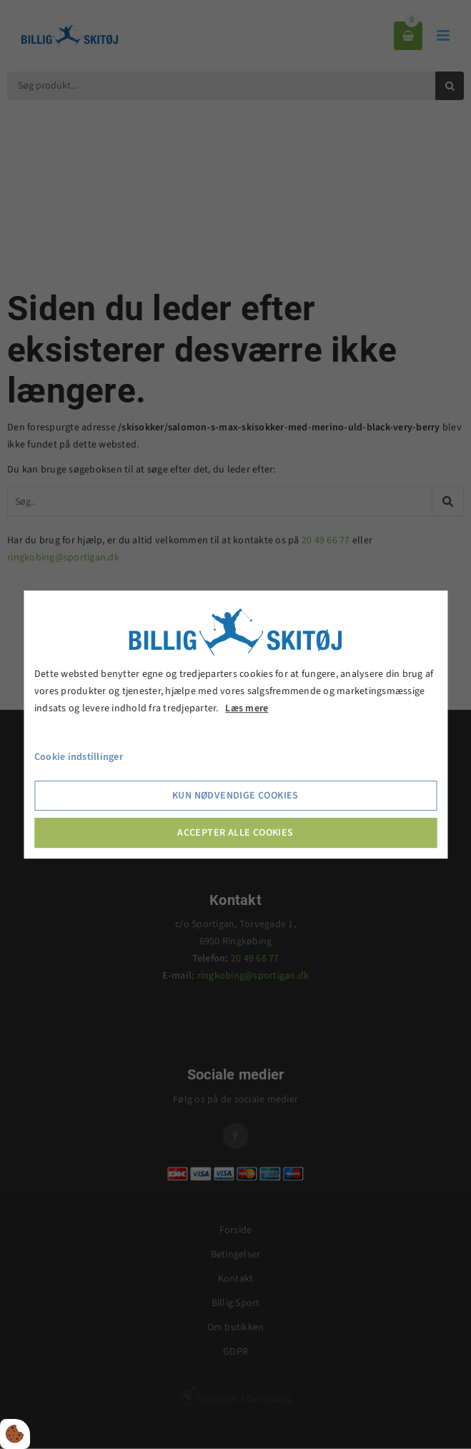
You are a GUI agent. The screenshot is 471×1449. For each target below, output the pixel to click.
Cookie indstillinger (78, 758)
